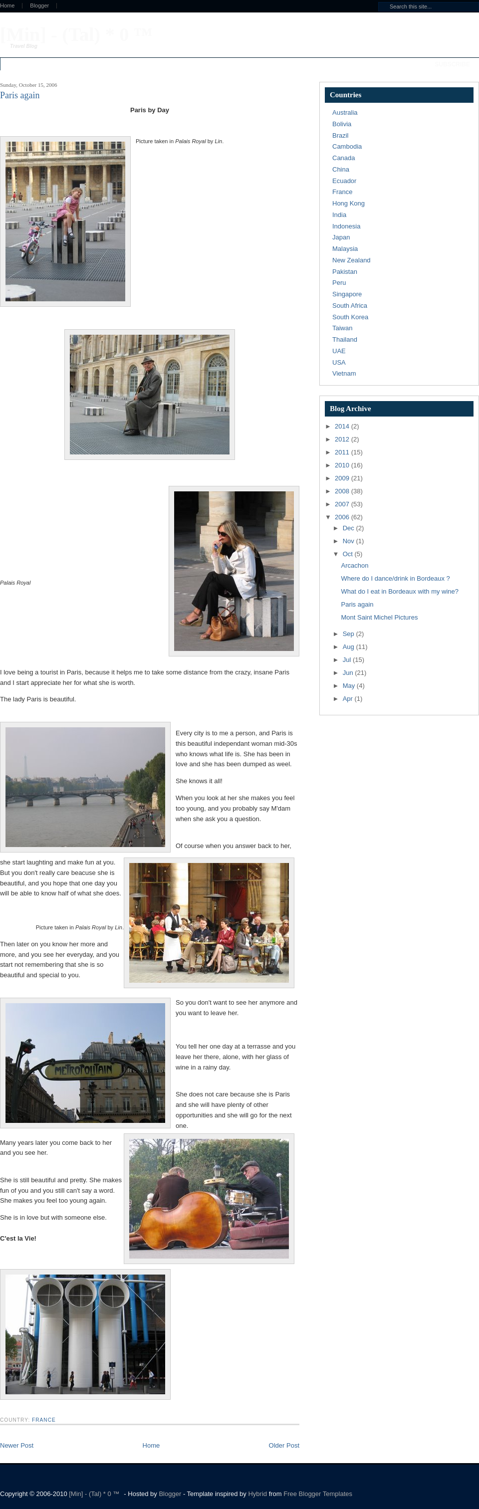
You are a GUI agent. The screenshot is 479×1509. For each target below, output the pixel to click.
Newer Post (16, 1445)
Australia (345, 112)
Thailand (344, 339)
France (44, 1420)
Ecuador (344, 181)
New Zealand (351, 260)
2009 (343, 478)
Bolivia (341, 124)
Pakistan (344, 271)
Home (151, 1445)
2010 (343, 465)
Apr (349, 698)
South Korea (350, 317)
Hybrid (258, 1494)
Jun (349, 672)
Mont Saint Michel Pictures (379, 617)
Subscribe (452, 64)
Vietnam (344, 373)
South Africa (349, 305)
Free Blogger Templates (317, 1494)
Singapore (347, 294)
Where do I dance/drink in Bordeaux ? (395, 578)
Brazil (340, 135)
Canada (343, 158)
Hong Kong (348, 203)
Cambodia (347, 146)
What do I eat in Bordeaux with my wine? (400, 591)
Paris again (357, 604)
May (350, 685)
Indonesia (346, 226)
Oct (349, 554)
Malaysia (345, 248)
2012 (343, 439)
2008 (343, 491)
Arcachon (354, 565)
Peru (339, 282)
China (340, 169)
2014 (343, 426)
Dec (349, 528)
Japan (341, 237)
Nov (349, 541)
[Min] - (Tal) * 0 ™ (76, 34)
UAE (339, 351)
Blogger (39, 5)
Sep (349, 634)
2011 (343, 452)
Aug (349, 646)
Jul (348, 659)
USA (339, 362)
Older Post (284, 1445)
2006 (343, 517)
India (339, 214)
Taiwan (342, 328)
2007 (343, 504)
